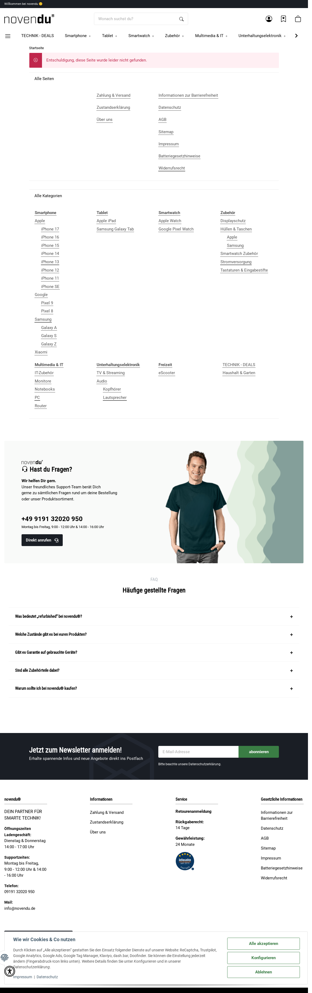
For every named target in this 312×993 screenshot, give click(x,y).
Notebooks (45, 389)
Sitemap (268, 848)
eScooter (167, 372)
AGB (265, 838)
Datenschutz (47, 977)
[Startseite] (29, 19)
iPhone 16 (50, 237)
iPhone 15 (50, 245)
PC (37, 397)
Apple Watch (170, 220)
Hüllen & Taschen (236, 229)
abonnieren (259, 751)
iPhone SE (50, 286)
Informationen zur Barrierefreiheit (277, 815)
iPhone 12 (50, 270)
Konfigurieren (263, 957)
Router (41, 405)
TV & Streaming (111, 372)
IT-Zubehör (44, 372)
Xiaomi (41, 352)
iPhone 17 (50, 229)
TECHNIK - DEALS (239, 364)
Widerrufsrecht (274, 878)
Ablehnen (263, 972)
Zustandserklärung (106, 822)
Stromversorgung (235, 261)
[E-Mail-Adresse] (198, 752)
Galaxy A (49, 327)
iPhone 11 (50, 278)
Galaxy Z (49, 344)
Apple (40, 220)
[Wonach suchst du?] (134, 19)
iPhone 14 (50, 253)
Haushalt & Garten (239, 372)
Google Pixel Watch (176, 229)
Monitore (43, 381)
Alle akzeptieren (263, 943)
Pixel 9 (47, 303)
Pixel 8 (47, 311)
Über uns (98, 832)
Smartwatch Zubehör (239, 253)
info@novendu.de (19, 908)
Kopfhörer (112, 389)
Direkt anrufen (42, 540)
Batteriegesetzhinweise (282, 868)
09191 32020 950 (19, 891)
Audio (102, 381)
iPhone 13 (50, 261)
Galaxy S (49, 335)
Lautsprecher (115, 397)
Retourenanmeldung (194, 811)
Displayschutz (233, 220)
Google (41, 294)
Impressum (22, 977)
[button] (269, 18)
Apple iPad (106, 220)
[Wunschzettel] (283, 18)
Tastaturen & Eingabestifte (244, 270)
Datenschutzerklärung (204, 764)
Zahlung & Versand (107, 812)
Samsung (43, 319)
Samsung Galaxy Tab (115, 229)
